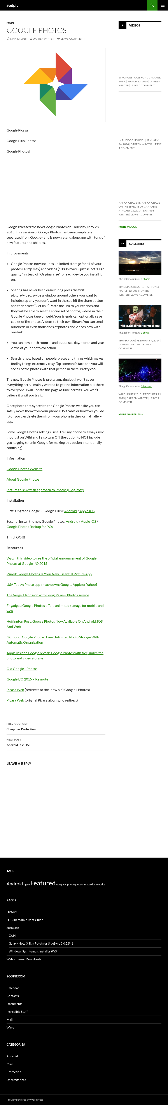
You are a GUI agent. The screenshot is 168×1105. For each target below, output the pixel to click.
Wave (10, 1027)
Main (10, 22)
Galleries (137, 243)
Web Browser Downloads (24, 959)
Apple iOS (86, 511)
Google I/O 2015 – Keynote (27, 679)
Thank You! (127, 340)
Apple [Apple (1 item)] (27, 884)
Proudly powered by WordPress (25, 1099)
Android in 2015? (56, 742)
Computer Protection (56, 726)
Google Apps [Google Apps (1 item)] (63, 884)
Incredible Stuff (17, 1011)
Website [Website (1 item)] (100, 884)
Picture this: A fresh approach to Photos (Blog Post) (45, 490)
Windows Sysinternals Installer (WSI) (33, 951)
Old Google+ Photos (22, 668)
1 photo (145, 332)
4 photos (145, 279)
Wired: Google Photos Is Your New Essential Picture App (49, 574)
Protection (14, 1072)
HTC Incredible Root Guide (25, 920)
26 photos (146, 386)
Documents (14, 1004)
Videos (134, 25)
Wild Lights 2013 (130, 394)
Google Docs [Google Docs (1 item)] (77, 884)
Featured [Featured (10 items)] (43, 883)
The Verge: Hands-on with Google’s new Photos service (48, 595)
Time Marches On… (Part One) (139, 286)
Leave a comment (73, 38)
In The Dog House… (132, 140)
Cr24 (12, 935)
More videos (129, 226)
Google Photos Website (24, 469)
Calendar (13, 988)
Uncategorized (16, 1080)
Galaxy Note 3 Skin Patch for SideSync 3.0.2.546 (41, 943)
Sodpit (12, 5)
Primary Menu (163, 5)
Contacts (13, 996)
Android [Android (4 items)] (15, 883)
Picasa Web (15, 690)
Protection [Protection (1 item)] (89, 884)
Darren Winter (43, 38)
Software (13, 927)
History (12, 912)
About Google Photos (23, 479)
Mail (10, 1019)
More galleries (131, 414)
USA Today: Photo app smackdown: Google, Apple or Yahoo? (52, 584)
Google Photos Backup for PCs (30, 526)
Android (70, 511)
